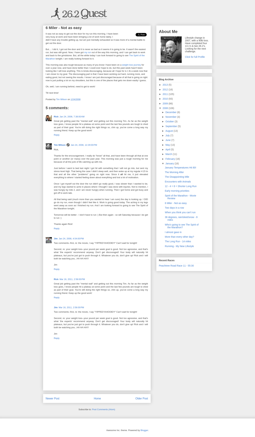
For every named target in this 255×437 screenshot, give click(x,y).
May (168, 145)
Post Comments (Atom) (103, 409)
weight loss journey (131, 65)
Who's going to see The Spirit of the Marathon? (182, 226)
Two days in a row (174, 207)
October (170, 121)
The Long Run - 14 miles (178, 241)
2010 (166, 98)
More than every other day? (179, 236)
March (169, 154)
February (170, 159)
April (168, 149)
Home (97, 398)
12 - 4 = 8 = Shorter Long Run (180, 186)
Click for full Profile (195, 57)
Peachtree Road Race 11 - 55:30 (176, 265)
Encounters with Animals (178, 181)
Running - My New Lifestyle (179, 246)
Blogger (144, 430)
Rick (56, 116)
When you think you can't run (180, 212)
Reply (57, 135)
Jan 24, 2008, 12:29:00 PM (84, 145)
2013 (166, 84)
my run (87, 52)
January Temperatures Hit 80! (180, 167)
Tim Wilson (60, 145)
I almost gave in (173, 232)
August (169, 130)
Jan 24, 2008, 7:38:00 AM (72, 116)
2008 (166, 108)
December (171, 112)
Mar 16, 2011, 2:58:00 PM (72, 279)
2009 (166, 103)
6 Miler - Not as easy (176, 203)
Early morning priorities (177, 190)
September (171, 126)
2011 (166, 94)
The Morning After (174, 172)
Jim (56, 238)
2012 (166, 89)
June (168, 140)
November (171, 116)
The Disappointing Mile (177, 176)
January (170, 163)
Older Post (141, 398)
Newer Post (53, 398)
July (167, 135)
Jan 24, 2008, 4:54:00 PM (71, 238)
